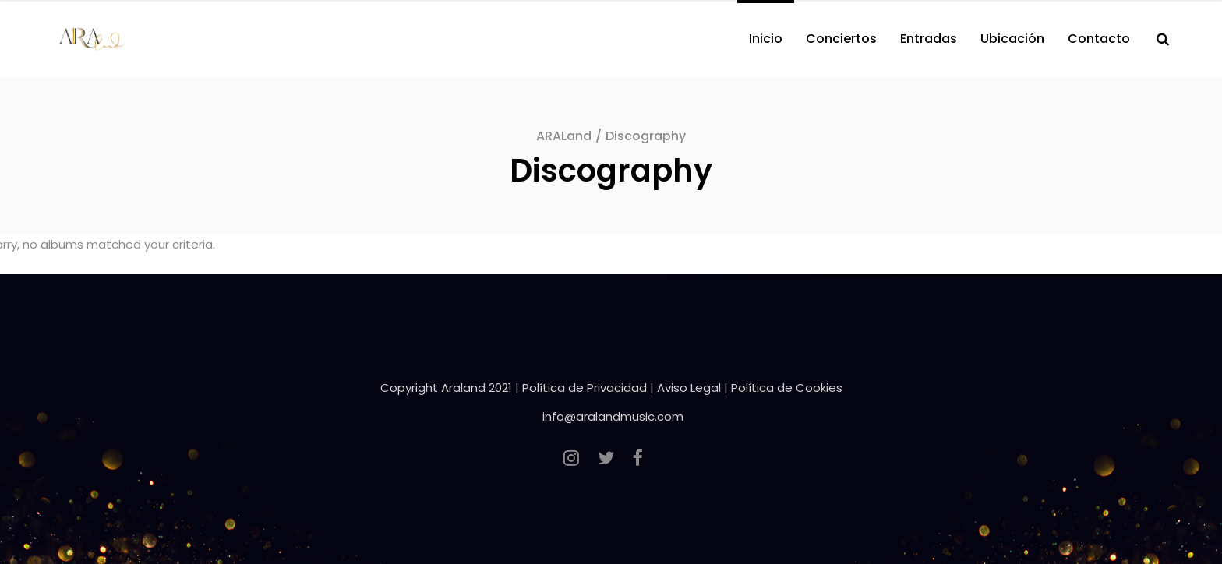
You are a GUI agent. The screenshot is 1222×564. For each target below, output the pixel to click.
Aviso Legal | (694, 387)
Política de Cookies (786, 387)
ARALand (564, 136)
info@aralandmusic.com (612, 416)
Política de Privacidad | (589, 387)
